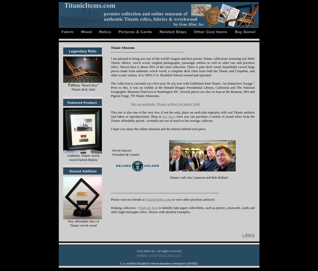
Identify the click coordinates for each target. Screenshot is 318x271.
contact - (143, 255)
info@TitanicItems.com (165, 255)
